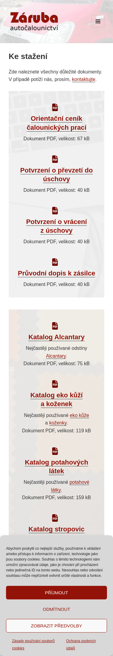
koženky (58, 422)
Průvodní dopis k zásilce (56, 273)
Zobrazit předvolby (56, 625)
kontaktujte (83, 79)
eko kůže (79, 415)
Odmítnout (56, 609)
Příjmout (56, 592)
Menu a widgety (98, 27)
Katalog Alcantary (56, 337)
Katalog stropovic (57, 529)
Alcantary (56, 356)
